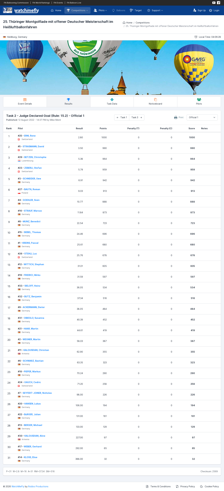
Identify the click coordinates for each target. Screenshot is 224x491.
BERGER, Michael (33, 425)
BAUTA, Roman (32, 189)
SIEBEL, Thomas (32, 232)
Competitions (76, 10)
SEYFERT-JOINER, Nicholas (37, 393)
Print (179, 117)
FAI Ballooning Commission (16, 3)
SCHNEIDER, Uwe (32, 178)
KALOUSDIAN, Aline (34, 435)
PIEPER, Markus (32, 371)
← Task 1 (122, 117)
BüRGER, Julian (32, 414)
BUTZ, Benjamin (33, 296)
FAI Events (58, 3)
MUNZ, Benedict (31, 221)
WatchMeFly (18, 486)
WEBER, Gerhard (33, 446)
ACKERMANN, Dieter (34, 307)
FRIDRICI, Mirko (32, 275)
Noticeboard (155, 101)
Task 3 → (136, 117)
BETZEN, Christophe (35, 157)
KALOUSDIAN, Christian (36, 350)
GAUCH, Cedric (32, 382)
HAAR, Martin (31, 328)
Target (136, 10)
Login (214, 10)
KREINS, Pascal (30, 243)
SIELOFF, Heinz (32, 285)
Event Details (25, 101)
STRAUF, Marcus (33, 210)
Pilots (99, 10)
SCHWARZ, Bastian (33, 360)
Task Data (112, 101)
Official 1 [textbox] (193, 117)
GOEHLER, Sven (31, 200)
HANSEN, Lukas (32, 403)
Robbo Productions (38, 486)
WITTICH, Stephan (34, 264)
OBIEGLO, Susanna (34, 318)
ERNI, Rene (30, 135)
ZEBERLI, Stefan (33, 168)
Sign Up (199, 10)
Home (56, 10)
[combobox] (202, 117)
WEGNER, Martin (31, 339)
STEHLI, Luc (30, 253)
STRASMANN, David (33, 146)
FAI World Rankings (41, 3)
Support (153, 10)
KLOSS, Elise (30, 457)
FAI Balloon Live (74, 3)
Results (68, 101)
